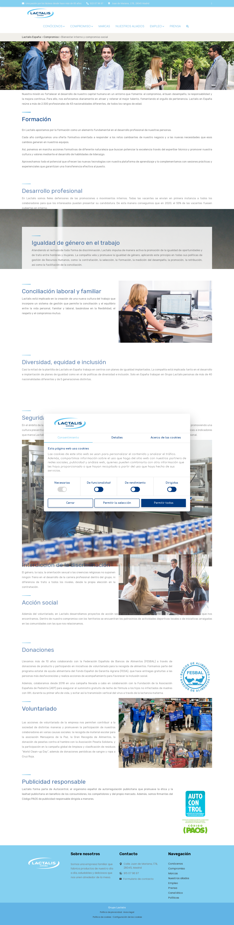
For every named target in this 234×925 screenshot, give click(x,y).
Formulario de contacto (138, 879)
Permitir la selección (117, 502)
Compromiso (176, 868)
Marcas (173, 873)
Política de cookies (102, 917)
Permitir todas (163, 502)
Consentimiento (68, 437)
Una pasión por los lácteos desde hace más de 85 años (52, 3)
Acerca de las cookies (166, 437)
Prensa (172, 888)
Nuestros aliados (178, 878)
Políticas (173, 898)
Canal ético (175, 893)
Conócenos (175, 864)
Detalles (117, 437)
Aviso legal (128, 912)
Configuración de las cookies (127, 917)
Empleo (173, 883)
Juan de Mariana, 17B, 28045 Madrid (128, 3)
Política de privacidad (111, 912)
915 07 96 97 (94, 3)
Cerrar (70, 502)
